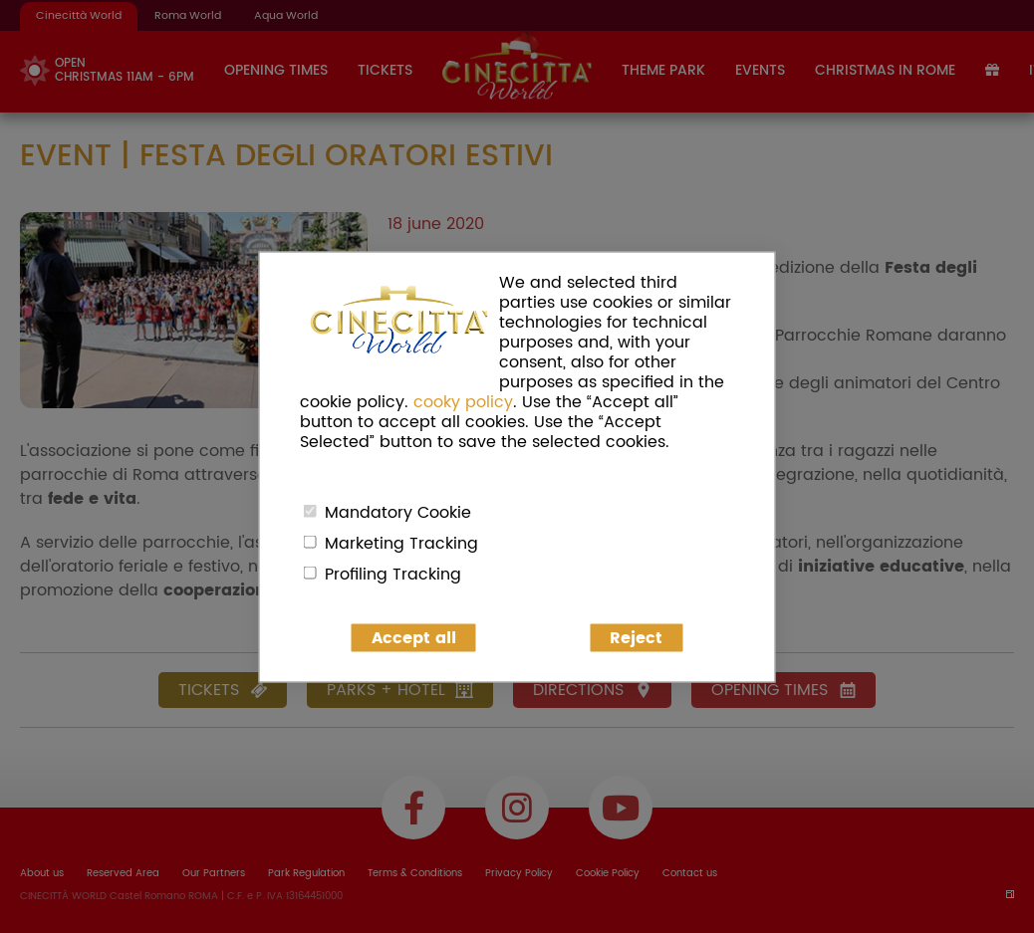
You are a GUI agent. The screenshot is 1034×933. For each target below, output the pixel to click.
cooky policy (463, 401)
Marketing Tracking (401, 543)
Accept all (414, 637)
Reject (636, 637)
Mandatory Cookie (398, 512)
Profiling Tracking (393, 573)
